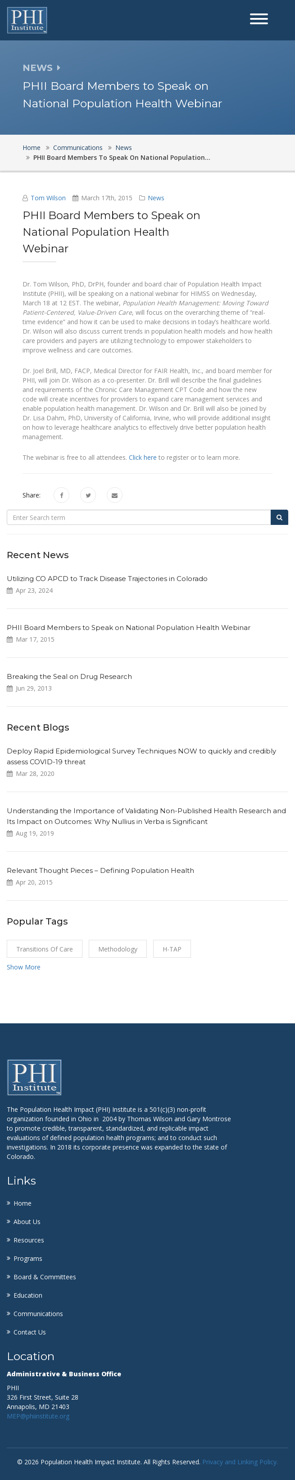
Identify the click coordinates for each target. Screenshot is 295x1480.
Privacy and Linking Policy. (240, 1462)
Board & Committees (45, 1277)
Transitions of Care (44, 949)
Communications (78, 147)
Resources (29, 1240)
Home (32, 147)
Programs (28, 1258)
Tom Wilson (48, 198)
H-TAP (172, 949)
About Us (27, 1221)
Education (28, 1295)
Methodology (117, 949)
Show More (24, 967)
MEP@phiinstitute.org (38, 1416)
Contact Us (30, 1332)
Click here (143, 457)
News (123, 147)
